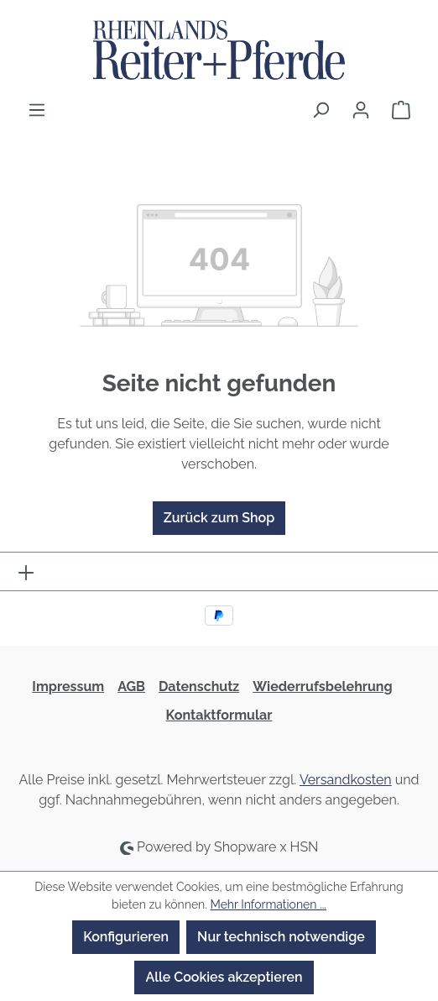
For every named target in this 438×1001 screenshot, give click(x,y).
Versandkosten (346, 780)
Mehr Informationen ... (268, 904)
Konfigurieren (126, 937)
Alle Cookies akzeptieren (223, 977)
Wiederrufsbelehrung (322, 686)
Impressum (68, 686)
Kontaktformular (219, 715)
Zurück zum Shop (219, 518)
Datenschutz (199, 686)
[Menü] (37, 110)
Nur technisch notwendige (281, 937)
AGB (131, 686)
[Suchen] (320, 110)
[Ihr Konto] (361, 110)
